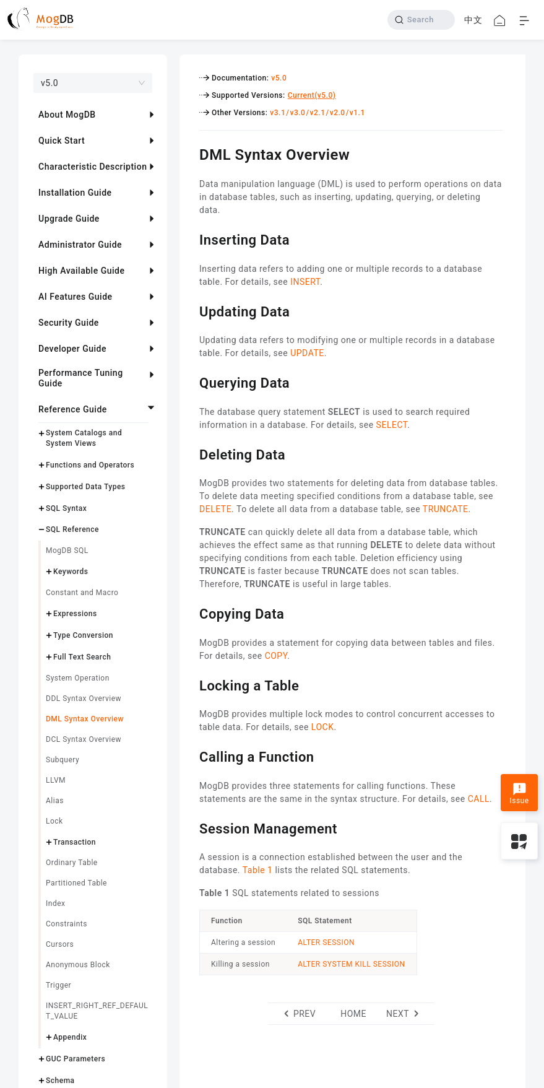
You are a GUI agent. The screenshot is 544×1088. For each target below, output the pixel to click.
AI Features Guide (75, 297)
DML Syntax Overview (85, 719)
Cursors (60, 944)
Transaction (74, 842)
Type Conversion (83, 635)
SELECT (392, 425)
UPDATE (307, 353)
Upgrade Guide (69, 219)
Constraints (66, 924)
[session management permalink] (190, 827)
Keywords (70, 571)
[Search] (421, 20)
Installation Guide (75, 193)
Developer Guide (72, 349)
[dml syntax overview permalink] (190, 153)
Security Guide (68, 323)
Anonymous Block (78, 964)
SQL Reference (72, 529)
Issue (519, 794)
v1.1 (357, 112)
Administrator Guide (80, 245)
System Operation (78, 678)
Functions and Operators (90, 465)
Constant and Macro (82, 592)
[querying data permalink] (190, 381)
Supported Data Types (86, 486)
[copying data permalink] (190, 612)
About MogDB (67, 115)
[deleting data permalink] (190, 453)
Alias (55, 800)
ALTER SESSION (326, 942)
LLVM (56, 780)
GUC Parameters (75, 1059)
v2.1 (318, 112)
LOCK (322, 727)
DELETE (215, 509)
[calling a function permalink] (190, 755)
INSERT (305, 282)
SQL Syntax (66, 508)
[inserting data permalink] (190, 238)
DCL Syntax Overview (83, 739)
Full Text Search (82, 657)
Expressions (75, 613)
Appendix (70, 1037)
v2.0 (337, 112)
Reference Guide (72, 409)
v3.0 (297, 112)
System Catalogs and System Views (84, 438)
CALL (479, 799)
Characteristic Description (92, 167)
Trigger (58, 985)
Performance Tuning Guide (80, 378)
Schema (60, 1080)
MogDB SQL (67, 550)
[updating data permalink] (190, 310)
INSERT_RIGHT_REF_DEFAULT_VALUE (97, 1011)
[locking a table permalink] (190, 684)
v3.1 (277, 112)
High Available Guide (81, 271)
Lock (54, 821)
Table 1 (258, 870)
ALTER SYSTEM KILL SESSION (351, 964)
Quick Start (61, 141)
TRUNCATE (445, 509)
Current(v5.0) (312, 95)
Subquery (62, 759)
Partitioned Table (76, 883)
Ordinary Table (72, 862)
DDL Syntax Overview (83, 698)
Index (55, 903)
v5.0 (279, 78)
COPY (276, 656)
